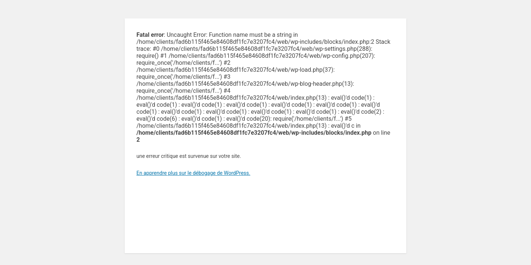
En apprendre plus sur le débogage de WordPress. (193, 173)
